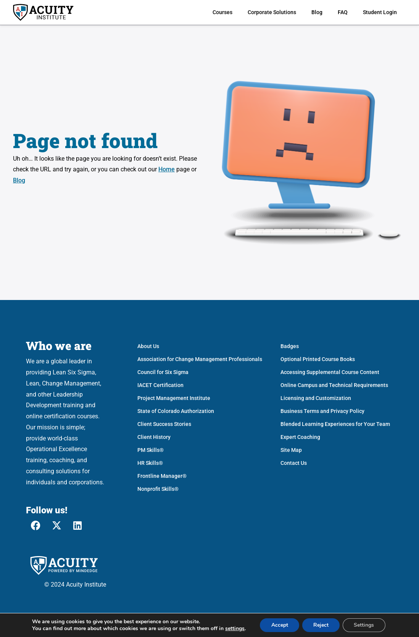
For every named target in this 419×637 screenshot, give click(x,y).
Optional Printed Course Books (317, 359)
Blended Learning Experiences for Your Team (335, 424)
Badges (289, 346)
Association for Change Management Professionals (199, 359)
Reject (321, 625)
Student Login (380, 12)
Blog (316, 12)
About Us (148, 346)
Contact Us (293, 463)
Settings (365, 625)
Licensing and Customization (315, 398)
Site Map (291, 450)
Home (166, 169)
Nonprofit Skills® (158, 489)
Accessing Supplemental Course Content (329, 372)
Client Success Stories (164, 424)
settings (234, 628)
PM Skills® (150, 450)
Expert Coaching (300, 437)
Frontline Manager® (162, 476)
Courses (222, 12)
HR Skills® (150, 463)
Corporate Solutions (272, 12)
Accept (279, 625)
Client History (154, 437)
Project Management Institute (173, 398)
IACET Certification (160, 385)
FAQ (343, 12)
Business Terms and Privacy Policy (322, 411)
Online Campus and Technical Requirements (334, 385)
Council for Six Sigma (163, 372)
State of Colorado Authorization (175, 411)
